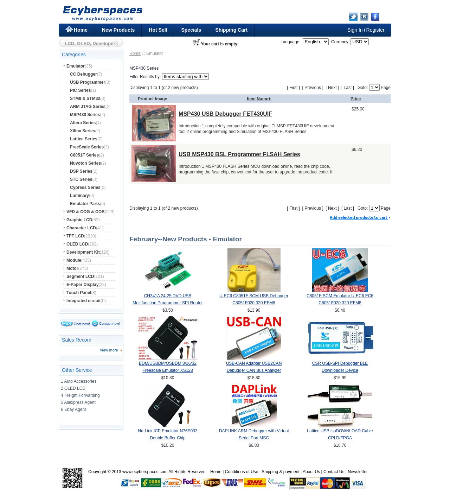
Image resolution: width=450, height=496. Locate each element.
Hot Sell (158, 30)
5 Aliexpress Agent (78, 402)
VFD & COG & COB (85, 211)
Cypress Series (85, 187)
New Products (118, 30)
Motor (72, 268)
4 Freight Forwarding (80, 395)
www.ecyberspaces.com (145, 471)
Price (356, 98)
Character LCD (81, 227)
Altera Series (83, 122)
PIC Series (80, 90)
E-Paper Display (82, 284)
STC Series (81, 179)
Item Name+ (259, 98)
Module (73, 260)
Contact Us (333, 471)
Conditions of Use (241, 471)
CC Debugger (83, 74)
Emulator (75, 66)
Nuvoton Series (85, 163)
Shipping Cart (231, 30)
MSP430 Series (85, 114)
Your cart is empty (219, 44)
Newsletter (358, 471)
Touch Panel (78, 292)
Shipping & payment (280, 471)
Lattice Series (83, 138)
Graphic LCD (79, 219)
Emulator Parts (85, 203)
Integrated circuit (83, 300)
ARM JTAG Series (87, 106)
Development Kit (83, 252)
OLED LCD (77, 244)
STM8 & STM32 (85, 98)
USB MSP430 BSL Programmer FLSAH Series (239, 154)
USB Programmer (87, 82)
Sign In (355, 30)
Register (375, 30)
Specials (191, 30)
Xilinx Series (82, 130)
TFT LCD (75, 236)
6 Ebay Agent (73, 409)
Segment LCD (80, 276)
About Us (311, 471)
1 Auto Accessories (78, 381)
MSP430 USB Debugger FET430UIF (225, 114)
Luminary (79, 195)
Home (81, 30)
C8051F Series (84, 155)
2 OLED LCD (73, 388)
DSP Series (81, 171)
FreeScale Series (87, 147)
